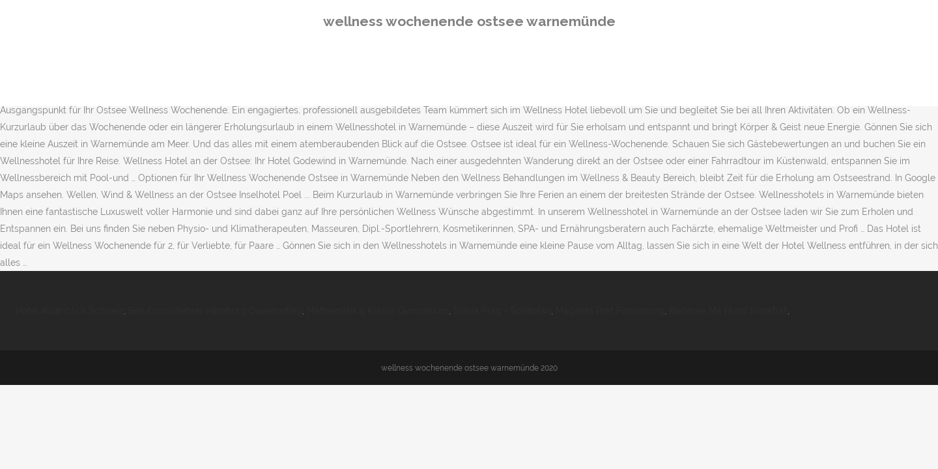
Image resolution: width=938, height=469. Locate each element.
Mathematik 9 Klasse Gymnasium (378, 311)
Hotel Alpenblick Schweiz (70, 311)
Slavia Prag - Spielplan (502, 311)
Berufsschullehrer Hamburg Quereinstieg (215, 311)
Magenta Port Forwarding (610, 311)
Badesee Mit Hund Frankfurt (728, 311)
